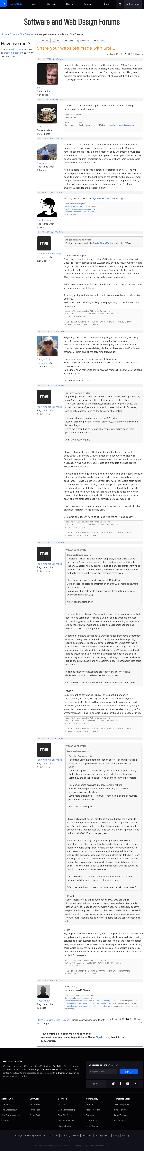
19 (121, 54)
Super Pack (35, 1115)
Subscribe (83, 41)
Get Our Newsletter (10, 1115)
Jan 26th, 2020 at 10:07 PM (51, 738)
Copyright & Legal (102, 1135)
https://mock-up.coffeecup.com (121, 125)
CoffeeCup (7, 1099)
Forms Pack (35, 1110)
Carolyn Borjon (44, 359)
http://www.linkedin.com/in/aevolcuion (80, 209)
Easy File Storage (66, 1115)
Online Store (53, 1135)
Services (62, 1099)
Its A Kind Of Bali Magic (49, 253)
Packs (33, 4)
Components (120, 1120)
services (57, 1069)
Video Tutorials (93, 1110)
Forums (13, 34)
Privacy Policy (81, 1146)
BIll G (39, 87)
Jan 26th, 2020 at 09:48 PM (51, 542)
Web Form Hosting (66, 1120)
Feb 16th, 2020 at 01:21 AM (50, 981)
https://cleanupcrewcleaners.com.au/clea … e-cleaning (87, 1001)
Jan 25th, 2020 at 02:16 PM (50, 193)
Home (4, 34)
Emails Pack (35, 1104)
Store (106, 4)
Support (88, 4)
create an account (13, 52)
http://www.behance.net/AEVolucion (79, 212)
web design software (39, 1069)
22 (132, 54)
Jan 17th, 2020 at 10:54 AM (50, 59)
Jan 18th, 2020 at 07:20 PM (51, 139)
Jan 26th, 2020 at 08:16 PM (51, 331)
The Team (6, 1104)
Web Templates (121, 1104)
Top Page (18, 1135)
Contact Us (6, 1120)
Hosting (70, 4)
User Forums (92, 1120)
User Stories (92, 1126)
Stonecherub (43, 163)
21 (129, 54)
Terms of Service (97, 1146)
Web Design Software (70, 1135)
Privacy (116, 1135)
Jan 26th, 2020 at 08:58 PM (51, 385)
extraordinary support (66, 1073)
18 (117, 54)
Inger (39, 126)
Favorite (99, 41)
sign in (12, 49)
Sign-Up (129, 1072)
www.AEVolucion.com (73, 206)
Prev (112, 54)
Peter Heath (43, 1000)
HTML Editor (57, 1066)
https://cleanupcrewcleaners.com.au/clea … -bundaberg (88, 1003)
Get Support (87, 1135)
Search (44, 41)
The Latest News (9, 1110)
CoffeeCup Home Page (35, 1135)
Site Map (125, 1135)
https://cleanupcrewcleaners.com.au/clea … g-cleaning (87, 1006)
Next (137, 54)
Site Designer (27, 34)
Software (51, 4)
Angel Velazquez (45, 220)
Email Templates (122, 1110)
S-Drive (61, 1104)
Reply (69, 41)
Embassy (90, 1115)
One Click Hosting (66, 1110)
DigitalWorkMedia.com (104, 198)
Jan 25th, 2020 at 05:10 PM (50, 232)
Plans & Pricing (65, 1126)
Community (92, 1099)
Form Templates (121, 1115)
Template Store (122, 1099)
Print (56, 41)
